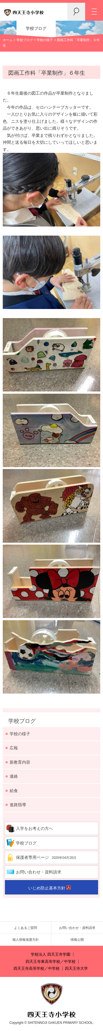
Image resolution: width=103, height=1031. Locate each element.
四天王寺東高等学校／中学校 (51, 962)
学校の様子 (45, 40)
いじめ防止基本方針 (46, 888)
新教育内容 (20, 762)
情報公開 (77, 940)
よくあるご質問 (25, 928)
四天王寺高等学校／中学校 (36, 968)
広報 (14, 747)
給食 (14, 790)
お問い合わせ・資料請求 (38, 872)
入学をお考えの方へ (34, 828)
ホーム (8, 40)
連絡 (14, 776)
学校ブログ (24, 40)
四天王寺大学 (76, 968)
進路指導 (18, 804)
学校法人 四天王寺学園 (50, 954)
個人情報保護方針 (25, 940)
